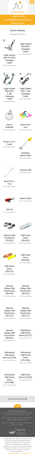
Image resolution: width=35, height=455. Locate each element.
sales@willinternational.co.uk (17, 20)
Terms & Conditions (17, 425)
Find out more (27, 453)
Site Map (19, 423)
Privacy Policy (27, 423)
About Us (5, 423)
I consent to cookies (13, 453)
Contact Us (12, 423)
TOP (17, 406)
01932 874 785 (17, 16)
